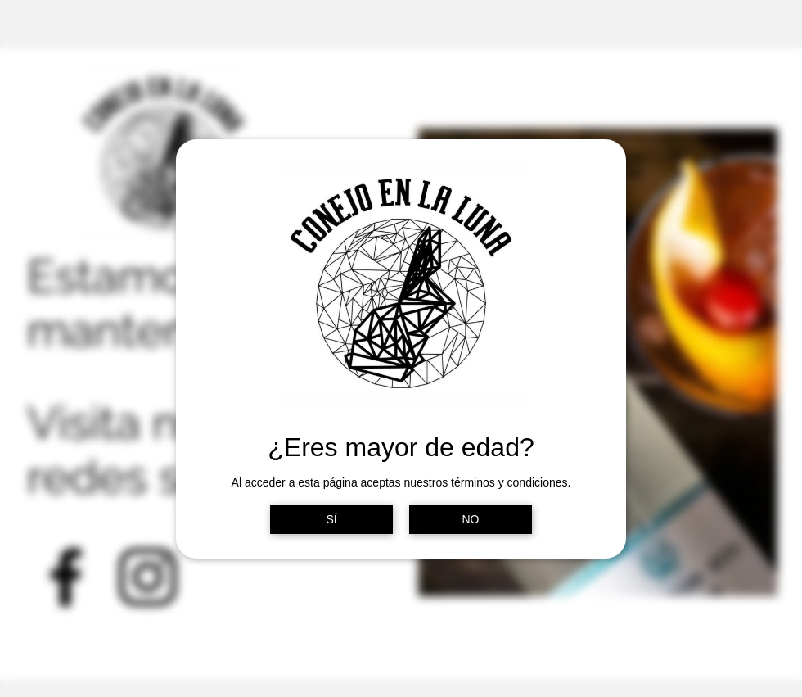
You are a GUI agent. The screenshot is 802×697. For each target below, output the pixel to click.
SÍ (331, 519)
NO (471, 519)
